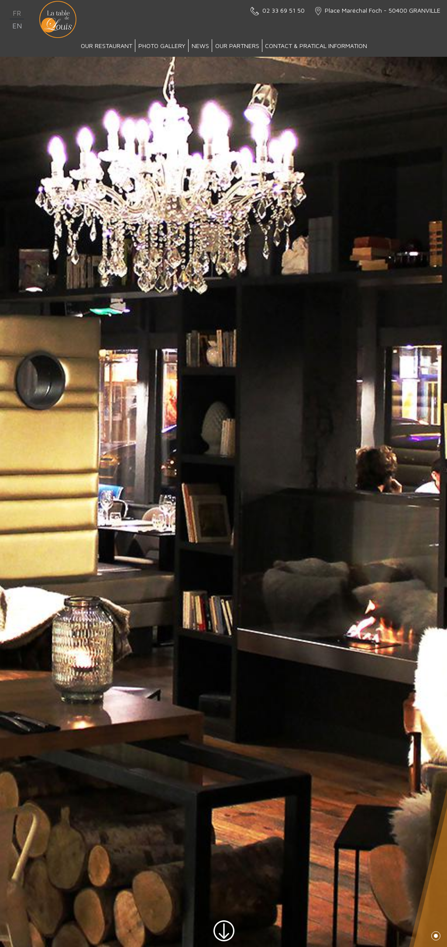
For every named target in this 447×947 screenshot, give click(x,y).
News (200, 45)
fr (17, 13)
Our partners (237, 45)
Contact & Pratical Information (316, 45)
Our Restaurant (106, 45)
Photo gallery (162, 45)
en (17, 26)
